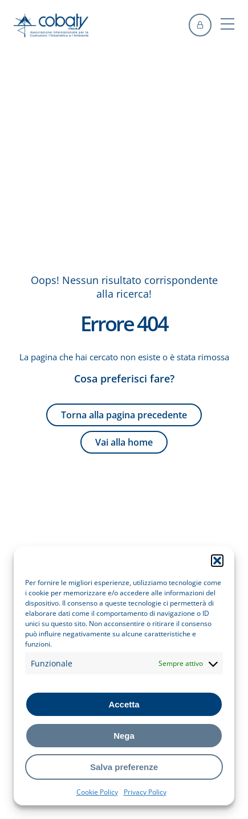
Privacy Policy (145, 792)
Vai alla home (124, 442)
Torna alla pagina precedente (124, 415)
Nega (124, 735)
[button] (217, 560)
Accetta (123, 704)
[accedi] (200, 25)
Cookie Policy (97, 792)
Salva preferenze (124, 767)
